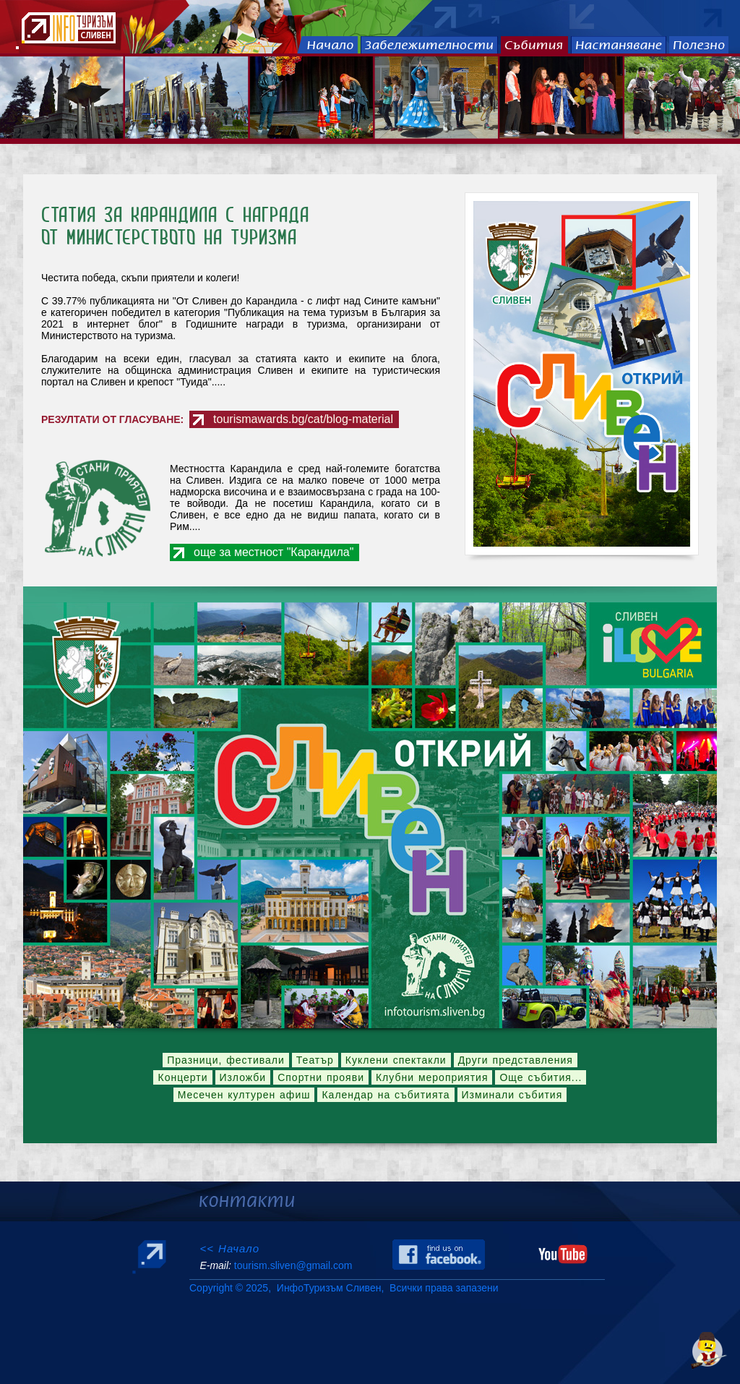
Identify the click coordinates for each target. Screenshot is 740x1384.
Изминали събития (512, 1095)
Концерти (182, 1077)
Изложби (243, 1077)
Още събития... (540, 1077)
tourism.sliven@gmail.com (293, 1265)
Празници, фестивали (226, 1060)
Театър (315, 1060)
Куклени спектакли (396, 1060)
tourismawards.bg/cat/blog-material (303, 419)
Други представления (515, 1060)
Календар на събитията (385, 1095)
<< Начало (229, 1248)
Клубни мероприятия (432, 1077)
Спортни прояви (321, 1077)
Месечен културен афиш (244, 1095)
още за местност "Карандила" (273, 552)
